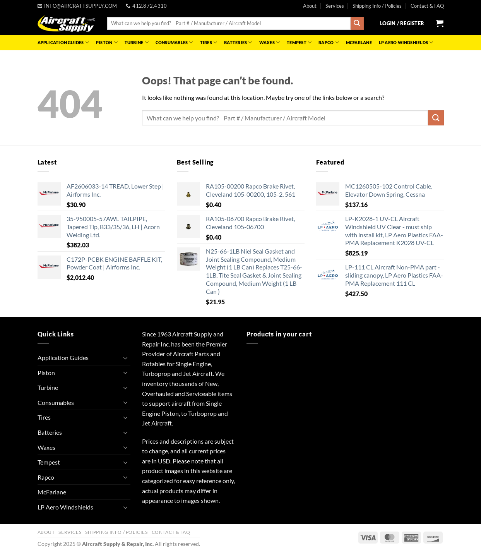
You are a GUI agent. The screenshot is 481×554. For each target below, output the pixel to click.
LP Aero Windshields (406, 42)
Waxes (269, 42)
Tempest (299, 42)
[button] (402, 23)
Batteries (238, 42)
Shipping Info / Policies (377, 6)
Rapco (328, 42)
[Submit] (357, 23)
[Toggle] (125, 357)
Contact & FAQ (427, 6)
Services (334, 6)
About (310, 6)
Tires (208, 42)
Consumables (174, 42)
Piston (107, 42)
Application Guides (63, 42)
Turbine (137, 42)
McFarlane (359, 42)
